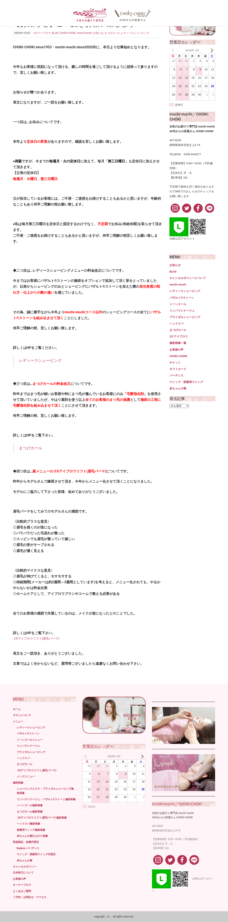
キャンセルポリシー (24, 866)
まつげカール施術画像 (30, 811)
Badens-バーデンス (28, 848)
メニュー (18, 721)
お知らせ (98, 32)
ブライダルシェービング (184, 317)
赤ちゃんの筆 (177, 388)
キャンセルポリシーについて (187, 278)
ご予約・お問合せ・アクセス (30, 897)
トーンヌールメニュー (30, 739)
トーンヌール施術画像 (30, 805)
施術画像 (18, 782)
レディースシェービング (135, 32)
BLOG (55, 32)
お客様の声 (176, 349)
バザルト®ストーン (181, 297)
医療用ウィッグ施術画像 (31, 829)
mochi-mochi (84, 32)
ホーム (17, 709)
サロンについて (22, 715)
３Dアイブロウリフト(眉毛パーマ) (36, 638)
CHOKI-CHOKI (68, 32)
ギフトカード (177, 369)
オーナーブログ (22, 884)
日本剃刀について (23, 872)
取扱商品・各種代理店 (26, 842)
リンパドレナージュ (182, 310)
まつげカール (112, 32)
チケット (175, 362)
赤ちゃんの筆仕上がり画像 (32, 835)
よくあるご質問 (22, 891)
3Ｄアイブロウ (42, 32)
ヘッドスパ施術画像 (28, 823)
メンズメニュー (26, 776)
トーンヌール (177, 304)
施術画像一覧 (177, 343)
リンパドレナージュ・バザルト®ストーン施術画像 (46, 799)
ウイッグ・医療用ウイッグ (186, 382)
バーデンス (176, 375)
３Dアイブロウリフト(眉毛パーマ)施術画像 (42, 817)
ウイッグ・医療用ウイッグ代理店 (36, 854)
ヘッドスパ (176, 323)
